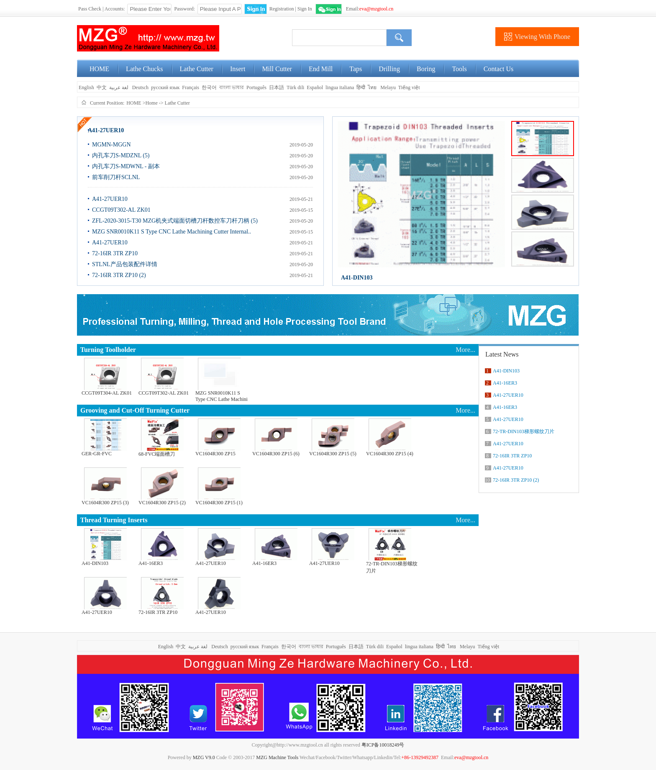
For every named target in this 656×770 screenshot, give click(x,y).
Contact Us (499, 68)
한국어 (209, 87)
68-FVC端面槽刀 (156, 454)
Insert (237, 68)
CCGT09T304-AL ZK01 (107, 393)
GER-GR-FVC (97, 454)
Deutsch (140, 87)
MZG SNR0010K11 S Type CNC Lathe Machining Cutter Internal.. (171, 231)
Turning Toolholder (108, 349)
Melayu (388, 87)
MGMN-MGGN (111, 144)
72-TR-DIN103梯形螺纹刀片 (392, 567)
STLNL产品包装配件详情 (124, 264)
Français (190, 87)
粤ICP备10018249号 (383, 745)
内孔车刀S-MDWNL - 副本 (126, 166)
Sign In (304, 9)
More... (465, 349)
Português (256, 87)
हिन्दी (360, 87)
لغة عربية (119, 87)
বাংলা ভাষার (231, 87)
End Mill (321, 68)
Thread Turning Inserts (114, 520)
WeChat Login (328, 9)
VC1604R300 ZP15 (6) (276, 454)
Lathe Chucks (144, 68)
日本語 (276, 87)
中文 (102, 87)
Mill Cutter (277, 68)
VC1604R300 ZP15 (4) (389, 454)
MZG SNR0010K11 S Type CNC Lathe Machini (221, 396)
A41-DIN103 (356, 278)
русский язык (165, 87)
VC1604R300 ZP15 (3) (105, 503)
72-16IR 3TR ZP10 (115, 253)
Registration (281, 9)
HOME (99, 68)
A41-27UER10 (106, 130)
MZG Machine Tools (277, 757)
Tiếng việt (409, 87)
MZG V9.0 (204, 757)
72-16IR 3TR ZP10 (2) (119, 275)
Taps (355, 68)
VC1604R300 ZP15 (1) (219, 503)
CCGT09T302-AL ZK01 (121, 210)
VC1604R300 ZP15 (215, 454)
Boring (426, 68)
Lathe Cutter (196, 68)
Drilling (389, 68)
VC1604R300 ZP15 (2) (162, 503)
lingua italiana (339, 87)
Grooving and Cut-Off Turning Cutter (135, 410)
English (85, 87)
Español (315, 87)
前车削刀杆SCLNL (116, 177)
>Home (150, 103)
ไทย (372, 87)
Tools (459, 68)
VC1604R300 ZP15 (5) (332, 454)
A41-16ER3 (150, 563)
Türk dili (295, 87)
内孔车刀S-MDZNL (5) (121, 155)
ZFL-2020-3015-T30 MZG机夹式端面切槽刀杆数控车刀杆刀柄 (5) (175, 221)
